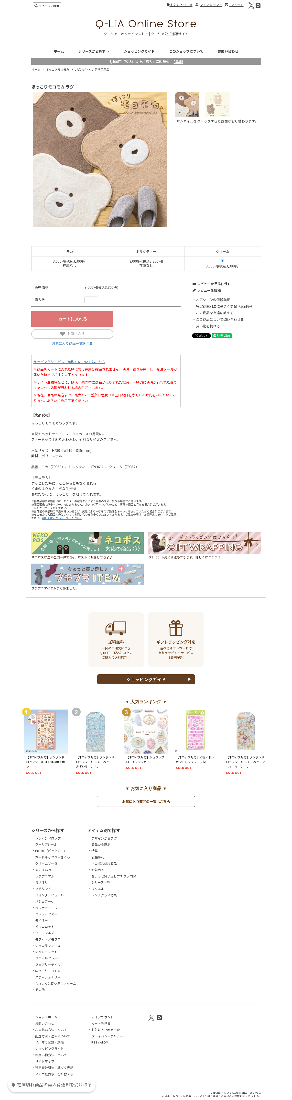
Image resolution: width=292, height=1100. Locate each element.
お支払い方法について (51, 1029)
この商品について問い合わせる (220, 319)
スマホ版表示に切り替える (54, 1074)
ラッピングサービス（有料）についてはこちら (69, 361)
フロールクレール (48, 958)
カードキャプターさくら (52, 857)
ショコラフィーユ (48, 945)
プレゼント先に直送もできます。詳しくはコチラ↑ (204, 555)
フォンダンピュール (49, 895)
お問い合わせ (228, 51)
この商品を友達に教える (215, 312)
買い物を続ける (208, 325)
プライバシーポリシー (107, 1036)
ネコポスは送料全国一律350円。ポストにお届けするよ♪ (87, 555)
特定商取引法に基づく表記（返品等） (225, 306)
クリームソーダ (46, 863)
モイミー (41, 920)
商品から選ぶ (100, 844)
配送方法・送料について (52, 1036)
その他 (40, 989)
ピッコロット (44, 926)
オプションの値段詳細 (213, 299)
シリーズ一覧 (100, 882)
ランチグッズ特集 (104, 895)
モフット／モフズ (48, 939)
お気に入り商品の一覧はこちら (146, 801)
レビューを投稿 (209, 290)
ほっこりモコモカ (57, 69)
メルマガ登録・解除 (49, 1042)
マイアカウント (211, 4)
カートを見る (100, 1023)
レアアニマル (44, 876)
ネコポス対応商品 (104, 863)
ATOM (104, 1042)
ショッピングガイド (139, 51)
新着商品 (97, 869)
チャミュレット (46, 951)
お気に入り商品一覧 (105, 1029)
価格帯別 (97, 857)
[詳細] (178, 61)
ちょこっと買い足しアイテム (55, 983)
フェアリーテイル (48, 964)
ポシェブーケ (44, 901)
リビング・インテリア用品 (91, 69)
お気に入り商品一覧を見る (72, 343)
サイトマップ (44, 1061)
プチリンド (43, 888)
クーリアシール (46, 844)
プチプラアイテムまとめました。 (87, 586)
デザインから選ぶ (104, 838)
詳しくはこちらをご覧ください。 (62, 518)
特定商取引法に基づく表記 (54, 1067)
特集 (94, 850)
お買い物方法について (51, 1055)
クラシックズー (46, 914)
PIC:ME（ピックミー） (51, 850)
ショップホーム (46, 1017)
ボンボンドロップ (48, 838)
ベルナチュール (46, 907)
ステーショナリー (48, 977)
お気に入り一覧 (180, 4)
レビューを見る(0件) (213, 283)
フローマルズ (44, 933)
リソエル (97, 888)
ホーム (59, 51)
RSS (94, 1042)
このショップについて (186, 51)
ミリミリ (41, 882)
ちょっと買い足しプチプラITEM (113, 876)
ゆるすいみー (44, 869)
